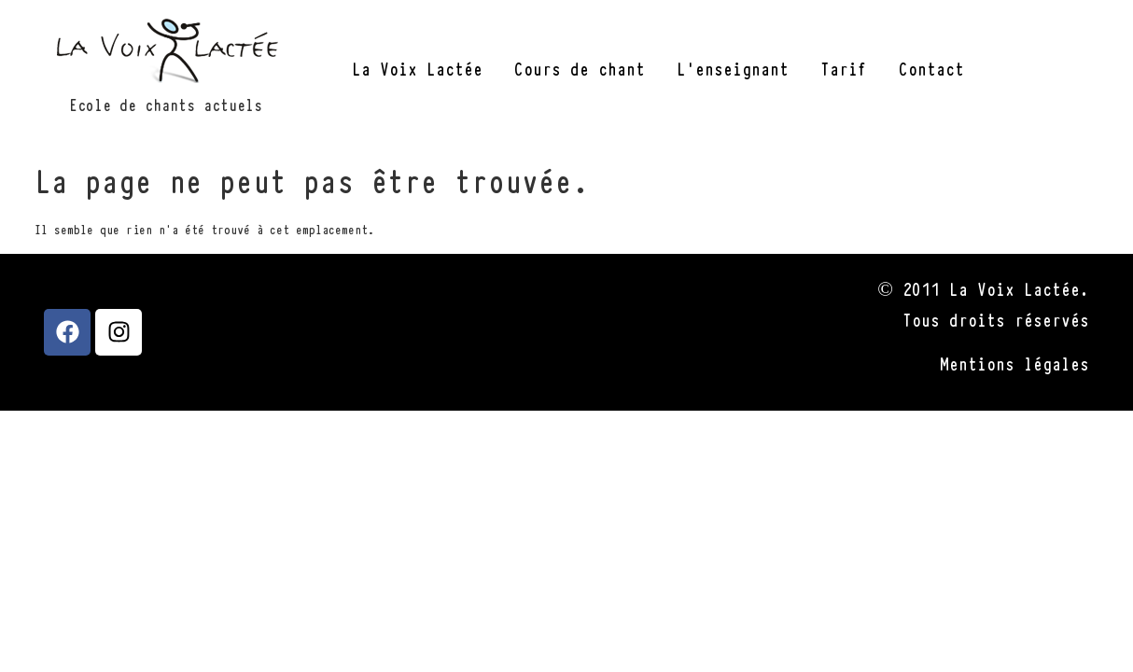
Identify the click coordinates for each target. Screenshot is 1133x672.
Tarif (843, 67)
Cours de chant (579, 67)
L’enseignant (733, 67)
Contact (931, 67)
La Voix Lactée (417, 67)
